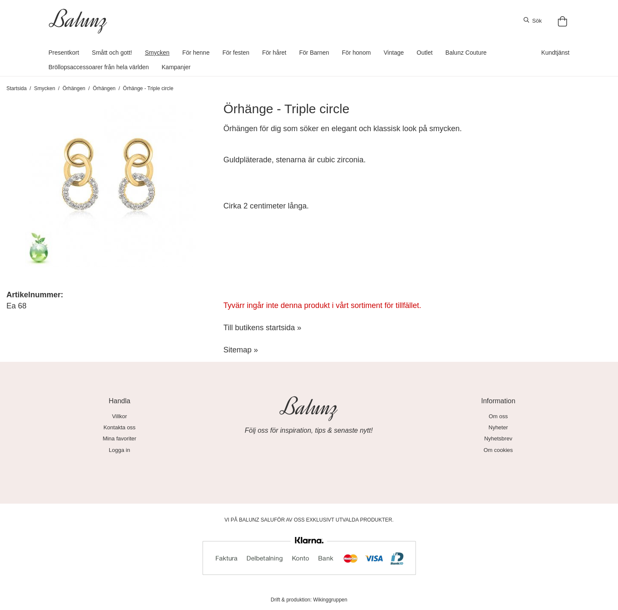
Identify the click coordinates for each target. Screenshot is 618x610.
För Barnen (314, 52)
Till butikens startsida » (262, 327)
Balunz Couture (466, 52)
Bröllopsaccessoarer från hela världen (99, 67)
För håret (274, 52)
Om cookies (498, 450)
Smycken (157, 52)
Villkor (119, 416)
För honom (356, 52)
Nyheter (498, 427)
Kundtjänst (555, 52)
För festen (236, 52)
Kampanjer (176, 67)
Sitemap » (240, 350)
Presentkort (64, 52)
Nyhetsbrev (498, 438)
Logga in (119, 450)
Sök (533, 20)
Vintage (394, 52)
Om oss (498, 416)
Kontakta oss (119, 427)
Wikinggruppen (330, 600)
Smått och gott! (112, 52)
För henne (196, 52)
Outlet (425, 52)
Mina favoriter (119, 438)
